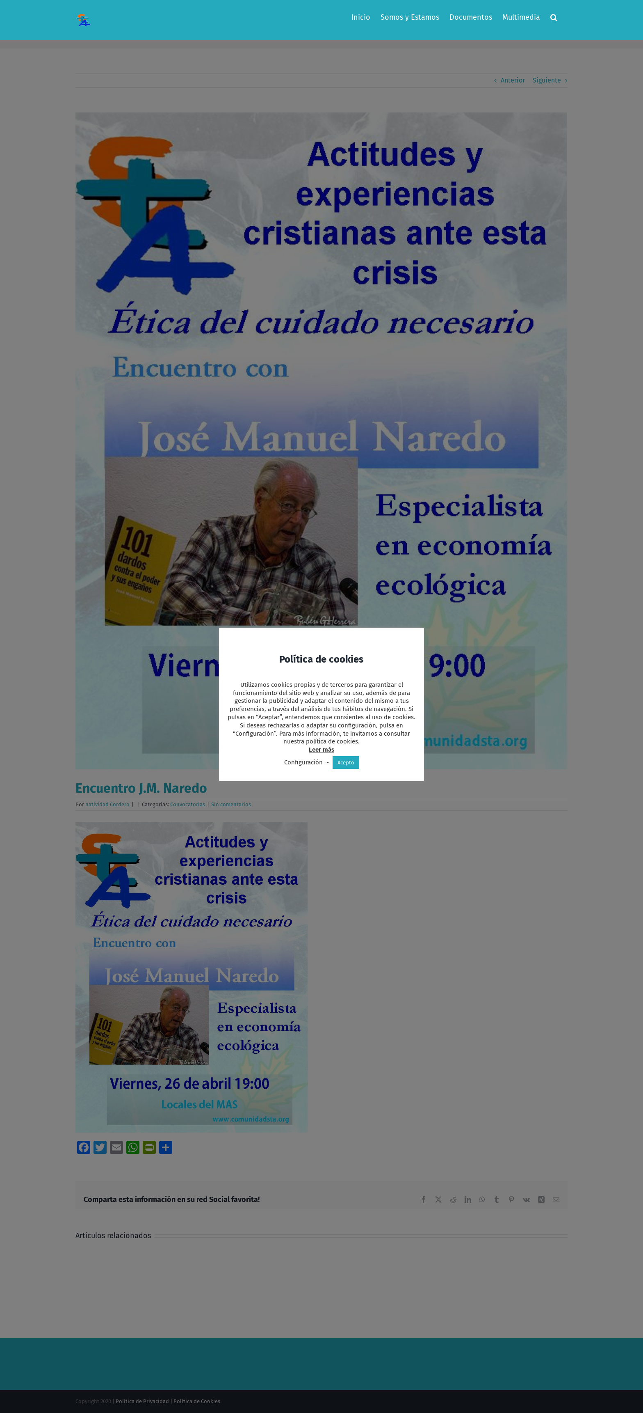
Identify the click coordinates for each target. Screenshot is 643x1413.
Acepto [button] (345, 762)
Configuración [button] (303, 762)
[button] (553, 17)
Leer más (321, 749)
